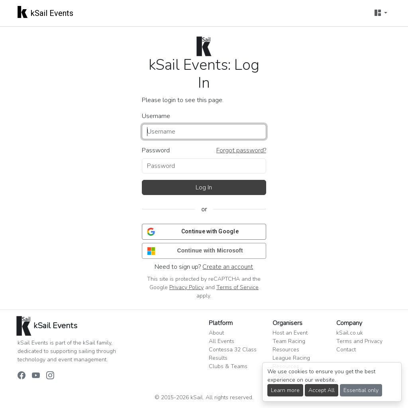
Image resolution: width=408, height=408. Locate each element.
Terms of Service (237, 287)
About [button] (216, 333)
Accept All (321, 390)
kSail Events (45, 11)
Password (156, 150)
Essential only (361, 390)
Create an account (227, 266)
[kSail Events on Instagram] (50, 376)
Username (156, 116)
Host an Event (290, 333)
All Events (221, 341)
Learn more (285, 390)
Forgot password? (241, 150)
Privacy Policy (186, 287)
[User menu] (380, 13)
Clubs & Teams (228, 366)
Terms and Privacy (359, 341)
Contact (346, 349)
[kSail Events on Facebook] (22, 376)
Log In (204, 187)
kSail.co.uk (349, 333)
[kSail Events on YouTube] (36, 376)
